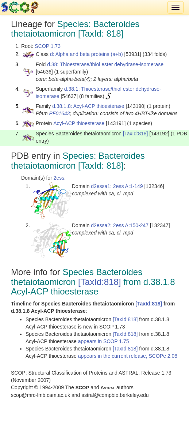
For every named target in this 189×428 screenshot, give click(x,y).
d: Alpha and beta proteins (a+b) (86, 54)
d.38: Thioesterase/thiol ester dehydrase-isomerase (105, 64)
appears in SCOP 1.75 (103, 341)
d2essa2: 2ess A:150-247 (119, 225)
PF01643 (59, 113)
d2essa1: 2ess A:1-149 (117, 186)
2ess (59, 178)
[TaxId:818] (135, 133)
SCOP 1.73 (48, 46)
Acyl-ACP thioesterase (78, 123)
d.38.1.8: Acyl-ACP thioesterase (88, 106)
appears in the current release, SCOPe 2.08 (127, 356)
